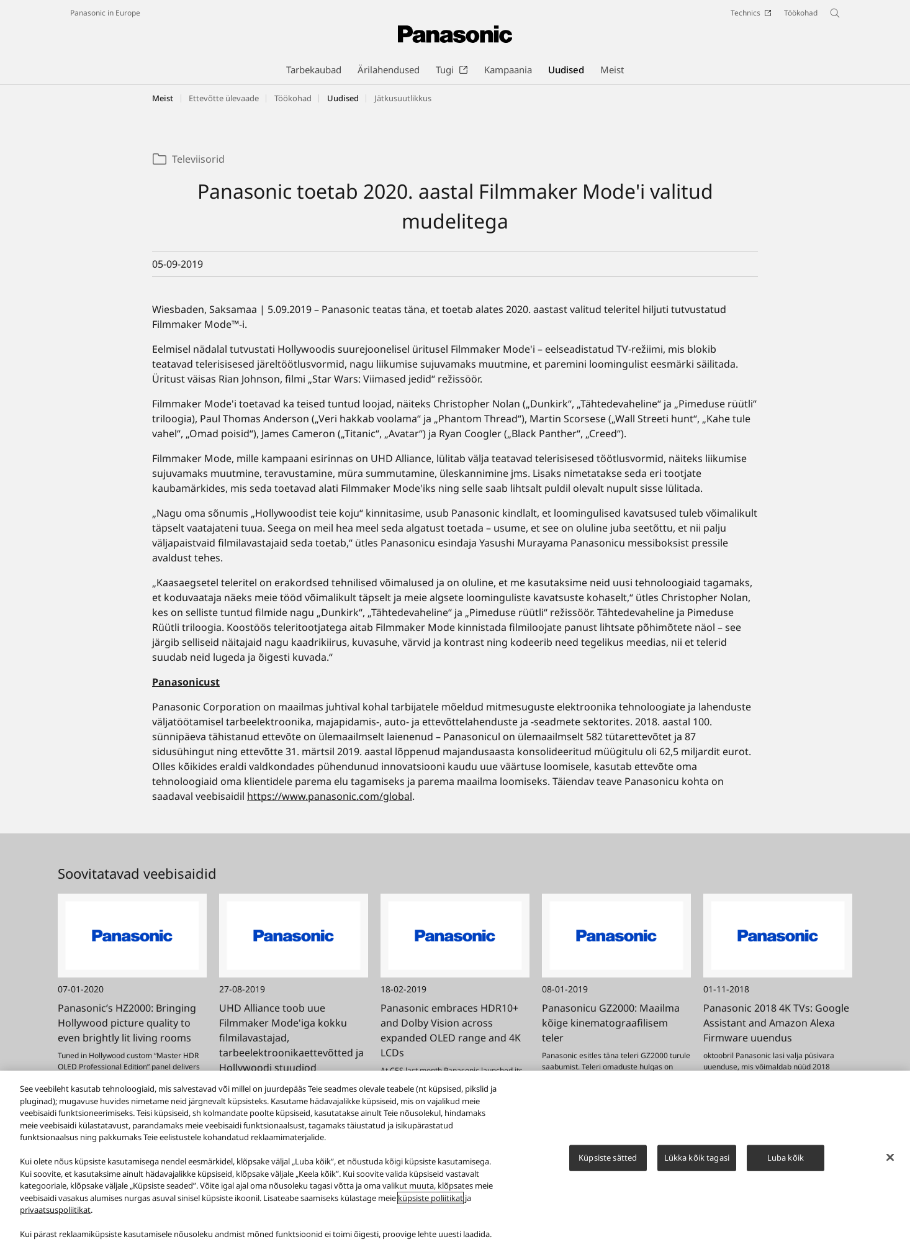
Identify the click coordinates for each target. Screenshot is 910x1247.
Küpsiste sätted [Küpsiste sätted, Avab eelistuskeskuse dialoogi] (608, 1163)
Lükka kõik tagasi (696, 1163)
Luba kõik (785, 1163)
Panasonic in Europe (105, 12)
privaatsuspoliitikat (55, 1216)
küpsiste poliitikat (430, 1204)
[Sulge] (890, 1163)
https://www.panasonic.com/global (329, 796)
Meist (162, 98)
